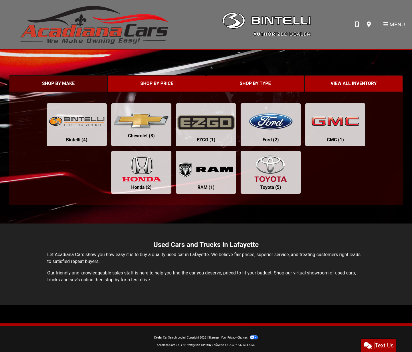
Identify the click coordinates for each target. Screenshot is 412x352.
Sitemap (213, 337)
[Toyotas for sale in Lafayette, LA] (271, 172)
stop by (111, 279)
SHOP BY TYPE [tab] (255, 83)
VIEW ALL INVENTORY (353, 83)
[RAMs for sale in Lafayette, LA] (206, 172)
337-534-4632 (246, 345)
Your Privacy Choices (239, 337)
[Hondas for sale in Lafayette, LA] (141, 172)
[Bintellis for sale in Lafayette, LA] (77, 124)
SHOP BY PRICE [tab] (156, 83)
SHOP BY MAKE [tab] (58, 83)
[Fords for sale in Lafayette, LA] (271, 124)
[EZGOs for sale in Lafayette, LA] (206, 124)
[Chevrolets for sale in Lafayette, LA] (141, 124)
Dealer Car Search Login (169, 337)
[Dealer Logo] (94, 24)
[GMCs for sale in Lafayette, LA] (335, 124)
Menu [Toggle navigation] (394, 24)
